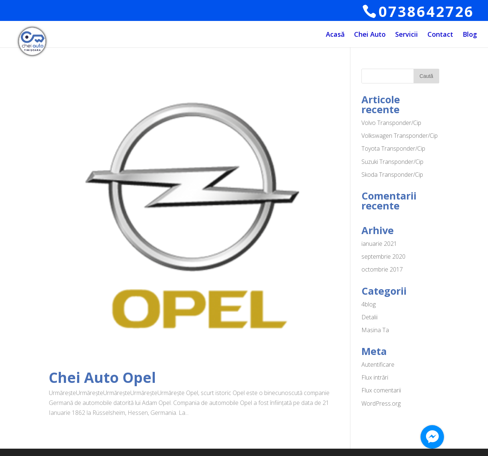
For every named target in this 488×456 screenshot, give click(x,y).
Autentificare (377, 364)
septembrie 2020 (383, 256)
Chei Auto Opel (102, 377)
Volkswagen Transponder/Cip (399, 136)
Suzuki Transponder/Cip (392, 162)
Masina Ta (375, 330)
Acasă (335, 35)
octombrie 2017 (382, 269)
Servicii (406, 35)
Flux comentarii (381, 390)
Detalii (369, 317)
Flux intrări (374, 377)
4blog (368, 304)
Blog (470, 35)
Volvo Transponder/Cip (391, 123)
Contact (440, 35)
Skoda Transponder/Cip (392, 174)
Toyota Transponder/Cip (393, 148)
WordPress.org (381, 403)
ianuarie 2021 (379, 244)
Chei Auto (370, 35)
